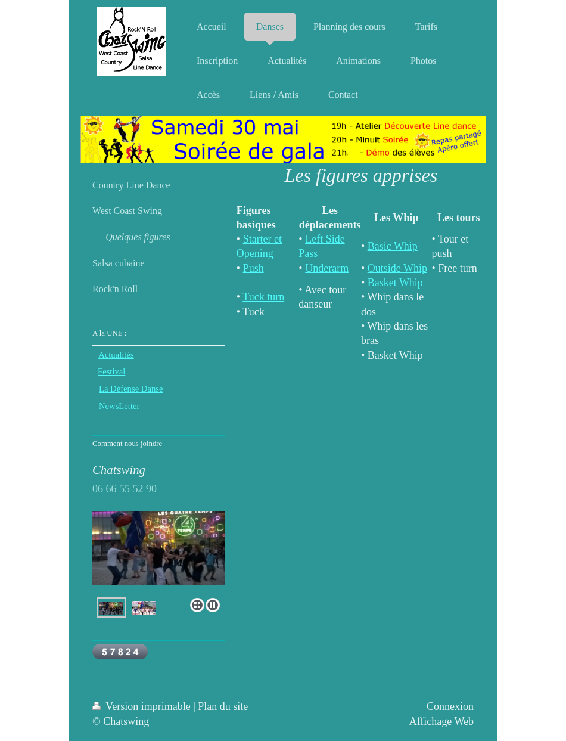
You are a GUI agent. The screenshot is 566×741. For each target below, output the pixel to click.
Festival (111, 371)
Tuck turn (263, 297)
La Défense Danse (131, 388)
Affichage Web (441, 721)
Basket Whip (395, 283)
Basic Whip (393, 246)
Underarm (327, 268)
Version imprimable (142, 706)
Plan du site (223, 706)
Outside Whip (397, 268)
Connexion (450, 706)
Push (253, 268)
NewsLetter (118, 406)
